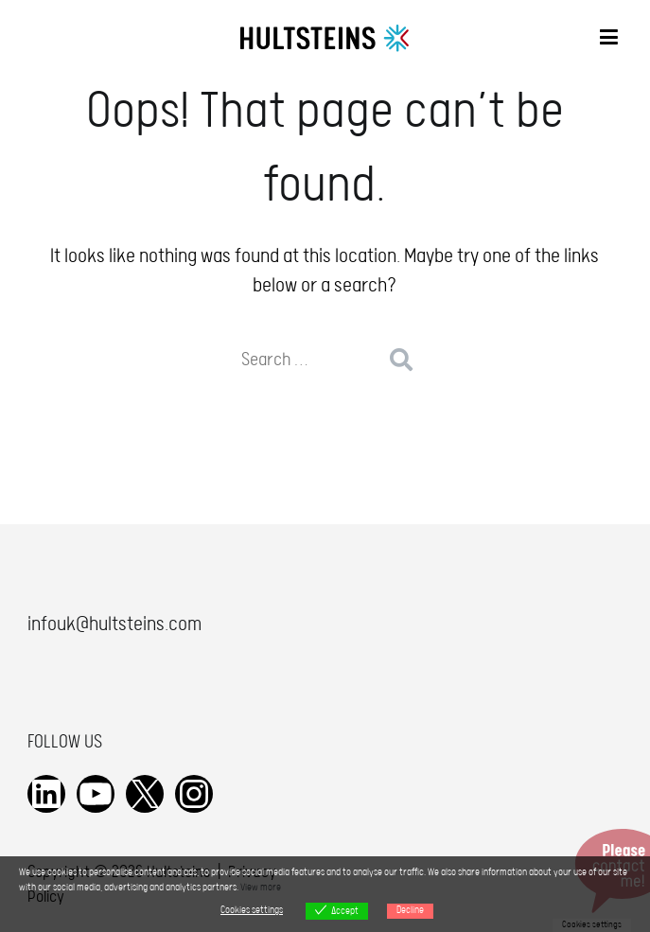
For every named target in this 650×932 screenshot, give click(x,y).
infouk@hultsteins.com (114, 624)
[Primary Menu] (609, 39)
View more (260, 887)
